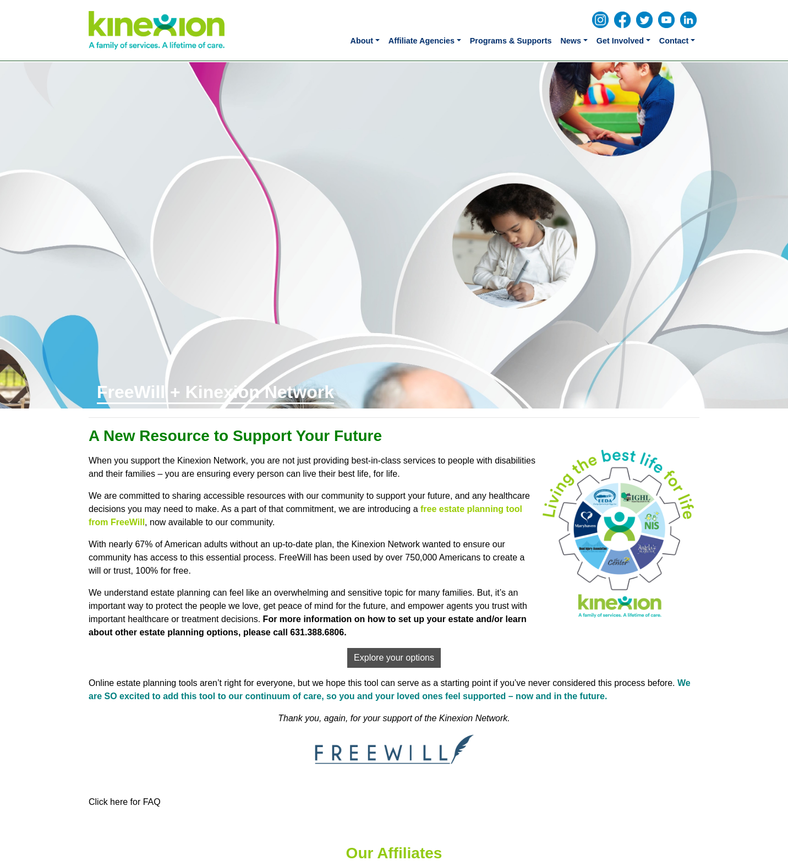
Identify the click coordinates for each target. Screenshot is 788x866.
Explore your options (394, 657)
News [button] (570, 40)
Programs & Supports (511, 40)
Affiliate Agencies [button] (421, 40)
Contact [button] (674, 40)
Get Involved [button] (620, 40)
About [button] (362, 40)
